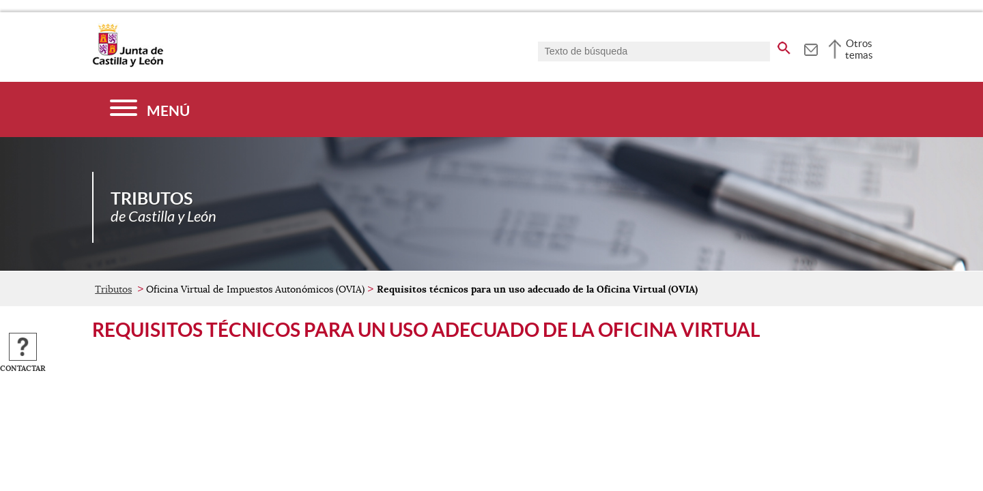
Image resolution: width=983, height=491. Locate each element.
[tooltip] (810, 48)
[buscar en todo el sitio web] (784, 46)
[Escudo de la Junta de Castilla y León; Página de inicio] (127, 64)
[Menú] (150, 109)
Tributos (113, 289)
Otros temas (859, 49)
